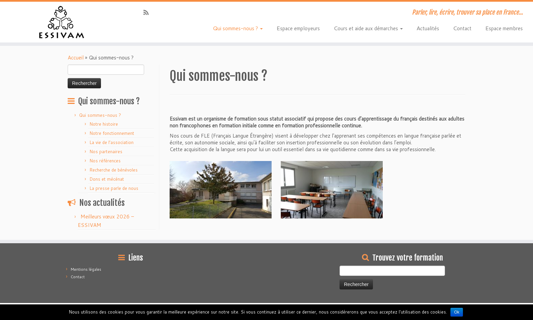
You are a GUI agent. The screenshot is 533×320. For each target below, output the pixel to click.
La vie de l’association (111, 142)
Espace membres (504, 28)
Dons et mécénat (106, 179)
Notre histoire (103, 124)
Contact (462, 28)
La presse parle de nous (113, 188)
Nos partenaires (105, 151)
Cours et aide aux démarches (368, 28)
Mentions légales (86, 269)
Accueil (76, 57)
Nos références (105, 161)
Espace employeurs (298, 28)
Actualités (427, 28)
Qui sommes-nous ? (238, 28)
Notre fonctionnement (111, 133)
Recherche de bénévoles (113, 170)
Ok (456, 312)
